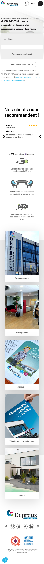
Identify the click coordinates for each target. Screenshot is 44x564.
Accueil (3, 18)
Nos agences (22, 333)
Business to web (22, 552)
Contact (33, 3)
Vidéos (22, 496)
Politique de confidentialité (21, 551)
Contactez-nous (22, 278)
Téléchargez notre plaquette (22, 441)
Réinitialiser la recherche (22, 64)
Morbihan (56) (26, 18)
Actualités (21, 387)
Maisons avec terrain (14, 18)
